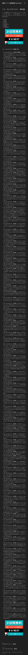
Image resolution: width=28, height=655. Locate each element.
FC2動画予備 (5, 26)
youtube (5, 22)
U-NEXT (5, 19)
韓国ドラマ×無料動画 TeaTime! (11, 3)
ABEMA (5, 21)
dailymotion (6, 24)
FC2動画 (5, 25)
